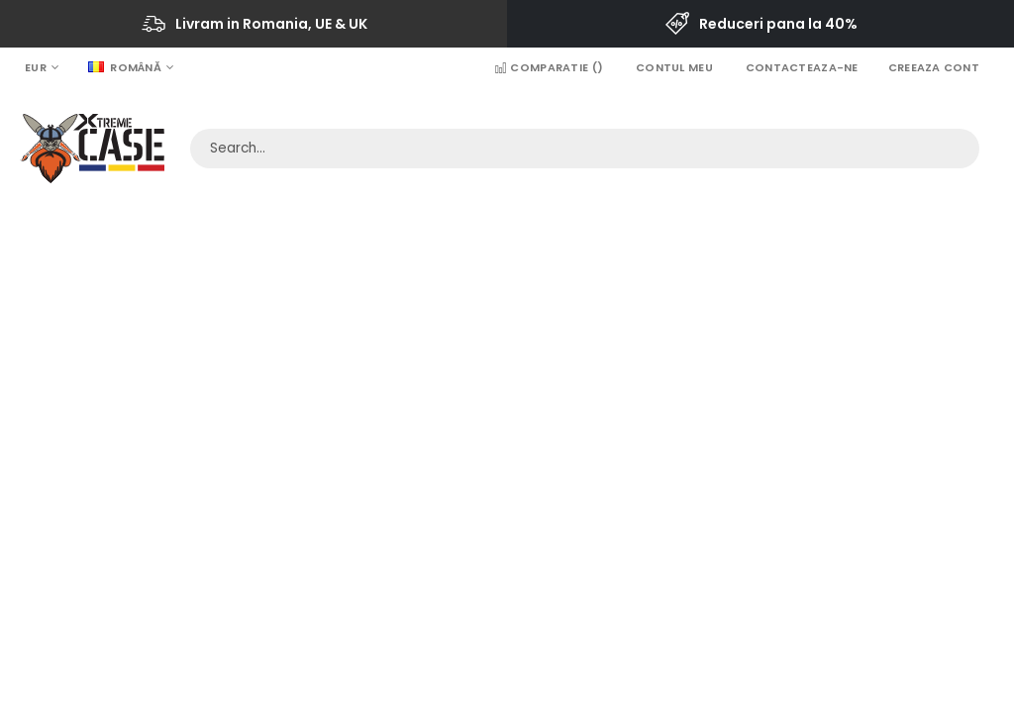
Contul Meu (674, 67)
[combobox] (584, 148)
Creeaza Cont (933, 67)
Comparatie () (548, 67)
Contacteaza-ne (802, 67)
